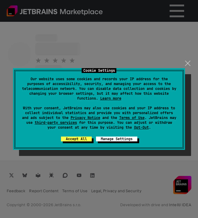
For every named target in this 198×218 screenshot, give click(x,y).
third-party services (56, 122)
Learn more (110, 98)
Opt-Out (141, 127)
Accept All (76, 139)
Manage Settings (117, 139)
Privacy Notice (85, 117)
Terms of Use (132, 117)
